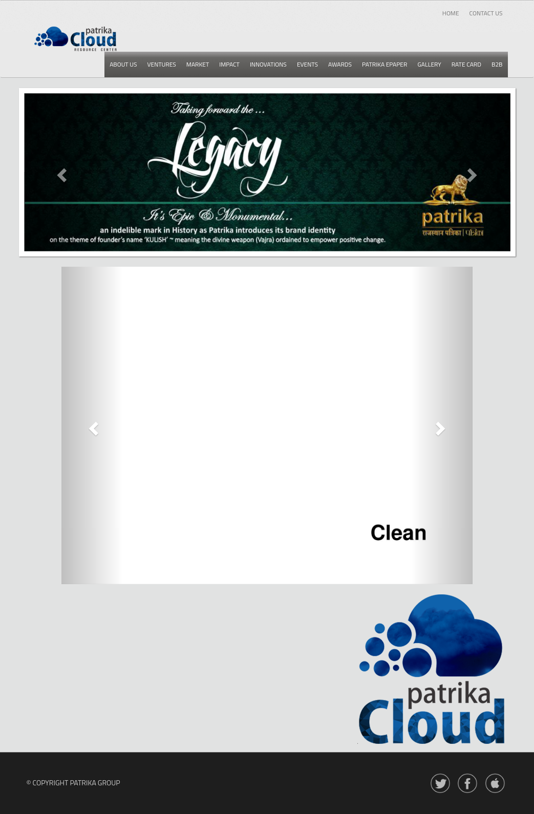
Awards (340, 64)
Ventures (161, 64)
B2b (497, 64)
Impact (229, 64)
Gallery (429, 64)
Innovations (268, 64)
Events (307, 64)
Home (450, 13)
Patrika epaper (384, 64)
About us (123, 64)
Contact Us (486, 13)
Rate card (466, 64)
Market (197, 64)
